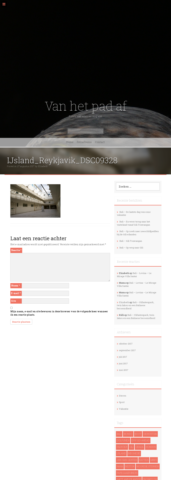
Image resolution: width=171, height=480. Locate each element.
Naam (15, 285)
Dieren (122, 395)
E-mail (16, 293)
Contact (100, 142)
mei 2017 (123, 369)
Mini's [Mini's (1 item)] (154, 459)
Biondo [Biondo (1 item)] (128, 433)
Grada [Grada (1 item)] (140, 446)
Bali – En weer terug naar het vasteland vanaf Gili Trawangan (133, 223)
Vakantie (123, 408)
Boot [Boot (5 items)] (138, 433)
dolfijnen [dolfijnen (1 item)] (123, 440)
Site (13, 300)
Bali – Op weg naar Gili (131, 247)
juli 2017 (123, 356)
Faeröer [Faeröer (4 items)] (122, 446)
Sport (122, 402)
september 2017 (127, 350)
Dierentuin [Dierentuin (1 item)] (150, 433)
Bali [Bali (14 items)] (119, 433)
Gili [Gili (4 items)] (131, 446)
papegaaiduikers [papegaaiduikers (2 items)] (127, 472)
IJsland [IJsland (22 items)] (121, 453)
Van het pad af (85, 106)
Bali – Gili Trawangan (130, 240)
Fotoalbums (84, 142)
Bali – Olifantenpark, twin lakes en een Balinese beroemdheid (135, 305)
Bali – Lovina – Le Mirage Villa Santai (134, 275)
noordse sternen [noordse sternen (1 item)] (148, 466)
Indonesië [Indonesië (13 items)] (134, 453)
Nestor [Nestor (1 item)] (129, 466)
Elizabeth (42, 166)
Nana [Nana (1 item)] (120, 466)
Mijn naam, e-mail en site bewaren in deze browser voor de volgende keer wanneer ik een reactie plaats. (59, 313)
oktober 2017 (126, 343)
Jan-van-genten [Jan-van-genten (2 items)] (127, 459)
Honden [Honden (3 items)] (151, 446)
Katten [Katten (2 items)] (143, 459)
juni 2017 (123, 363)
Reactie (16, 250)
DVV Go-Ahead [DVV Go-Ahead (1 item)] (141, 440)
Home (69, 142)
